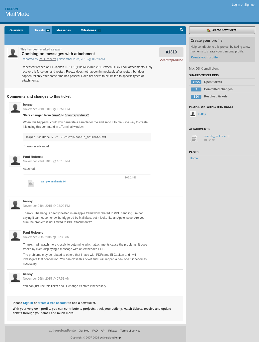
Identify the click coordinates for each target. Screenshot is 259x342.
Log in (236, 4)
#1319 (171, 52)
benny (28, 104)
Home (194, 158)
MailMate (17, 13)
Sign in (28, 303)
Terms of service (130, 330)
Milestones (88, 31)
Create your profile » (205, 57)
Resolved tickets (209, 97)
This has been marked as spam (41, 49)
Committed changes (212, 89)
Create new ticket (221, 30)
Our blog (84, 330)
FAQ (95, 330)
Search (181, 30)
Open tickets (206, 82)
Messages (64, 30)
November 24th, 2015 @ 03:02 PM (46, 206)
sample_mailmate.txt (53, 181)
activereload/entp (62, 330)
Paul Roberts (47, 59)
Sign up (249, 4)
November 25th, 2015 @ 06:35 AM (46, 237)
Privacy (112, 330)
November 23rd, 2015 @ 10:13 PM (46, 161)
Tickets (39, 31)
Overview (16, 30)
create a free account (53, 303)
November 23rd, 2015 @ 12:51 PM (46, 109)
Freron (11, 9)
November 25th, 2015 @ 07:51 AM (46, 278)
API (103, 330)
